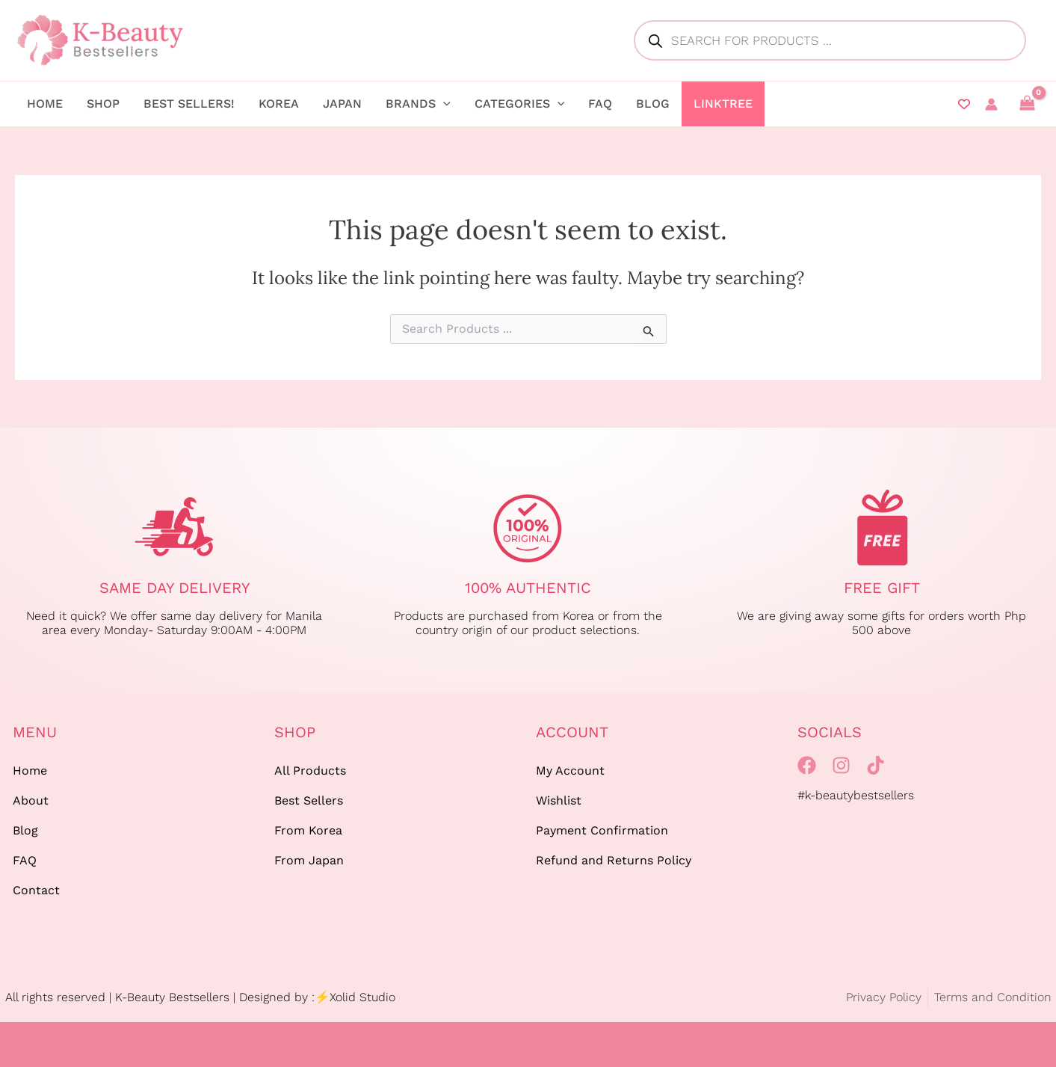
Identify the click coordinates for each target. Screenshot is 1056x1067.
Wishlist (558, 800)
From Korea (308, 830)
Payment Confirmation (602, 830)
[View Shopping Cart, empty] (1027, 104)
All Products (310, 770)
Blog (25, 830)
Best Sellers (308, 800)
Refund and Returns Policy (613, 860)
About (31, 800)
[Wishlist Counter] (964, 104)
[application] (443, 104)
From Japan (309, 860)
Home (30, 770)
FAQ (25, 860)
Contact (36, 890)
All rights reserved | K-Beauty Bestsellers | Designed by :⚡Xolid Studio (200, 997)
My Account (570, 770)
